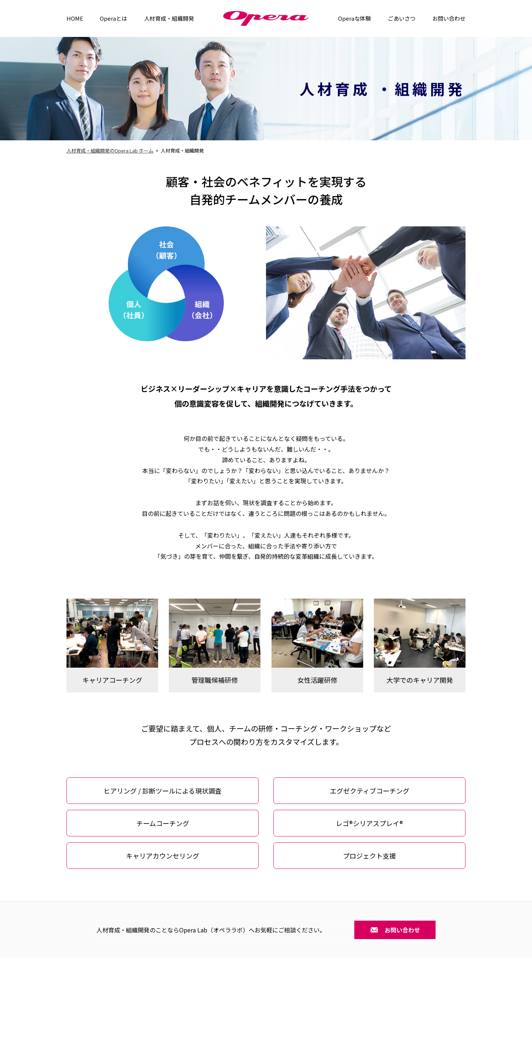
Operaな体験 (354, 18)
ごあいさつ (402, 18)
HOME (74, 18)
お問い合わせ (449, 18)
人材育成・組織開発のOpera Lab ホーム (109, 150)
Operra (266, 18)
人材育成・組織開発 (169, 18)
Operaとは (113, 18)
